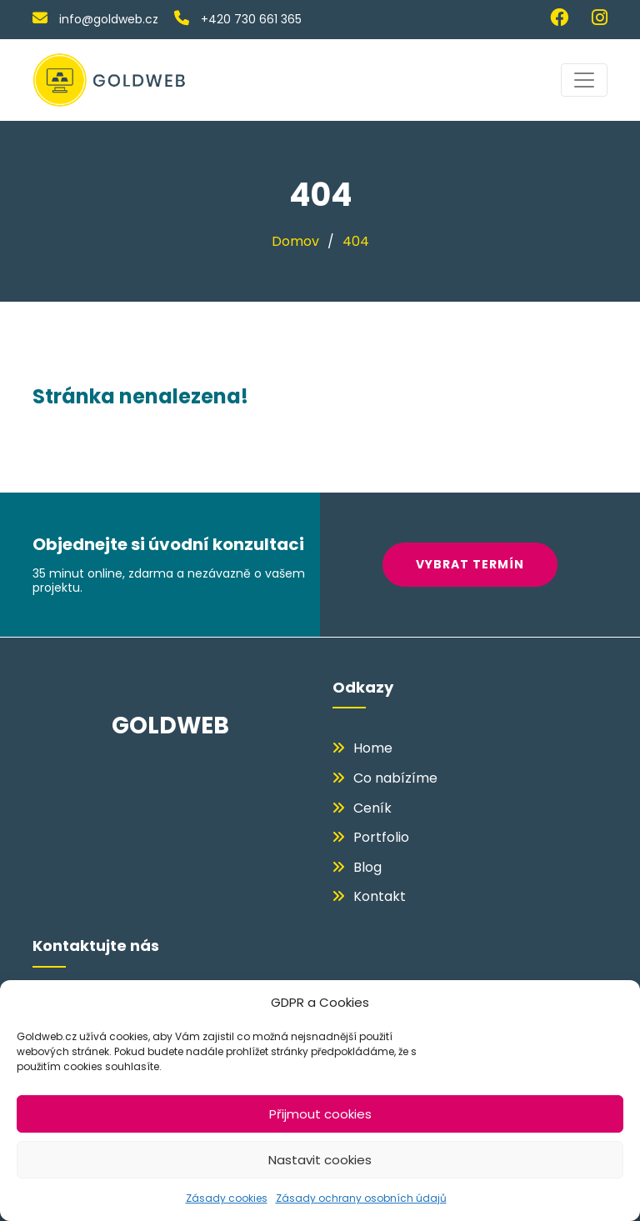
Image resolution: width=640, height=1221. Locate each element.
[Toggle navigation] (584, 80)
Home (372, 748)
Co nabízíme (395, 778)
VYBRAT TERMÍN (476, 564)
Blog (367, 867)
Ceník (372, 808)
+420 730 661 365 (238, 19)
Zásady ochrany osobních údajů (361, 1198)
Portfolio (381, 837)
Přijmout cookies (320, 1114)
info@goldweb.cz (95, 19)
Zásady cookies (227, 1198)
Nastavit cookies (320, 1159)
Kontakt (379, 896)
